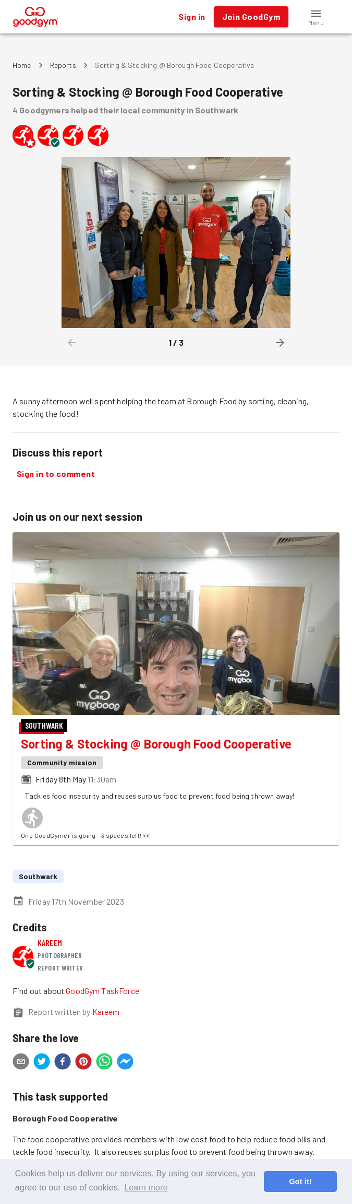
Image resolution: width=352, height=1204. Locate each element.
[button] (316, 16)
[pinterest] (83, 1063)
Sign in (191, 16)
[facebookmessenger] (125, 1063)
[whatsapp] (104, 1063)
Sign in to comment (56, 473)
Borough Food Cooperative (65, 1118)
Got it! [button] (300, 1181)
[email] (21, 1063)
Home (22, 65)
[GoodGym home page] (36, 15)
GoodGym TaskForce (102, 991)
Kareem (50, 943)
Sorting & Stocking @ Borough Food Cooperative (156, 743)
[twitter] (41, 1063)
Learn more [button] (145, 1187)
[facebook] (62, 1063)
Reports (63, 65)
